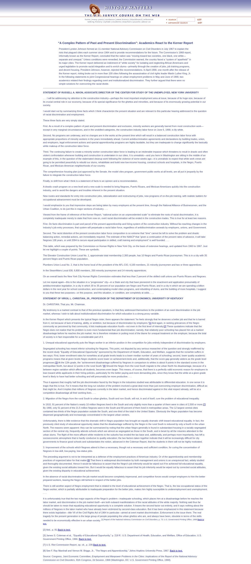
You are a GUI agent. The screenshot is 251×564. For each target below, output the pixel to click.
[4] (104, 366)
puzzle (136, 22)
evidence (110, 19)
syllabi (107, 22)
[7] (204, 404)
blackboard (136, 19)
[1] (150, 323)
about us (146, 22)
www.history (123, 19)
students (116, 22)
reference (149, 19)
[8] (88, 460)
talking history (95, 22)
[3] (56, 362)
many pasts (98, 19)
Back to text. (64, 529)
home (88, 19)
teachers (127, 22)
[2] (165, 326)
